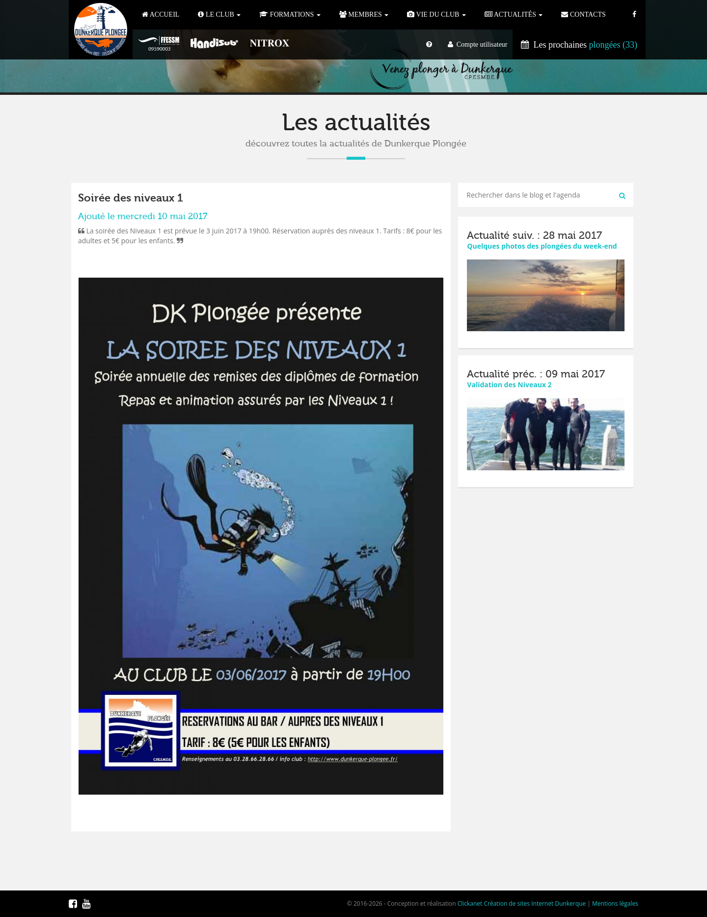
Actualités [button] (514, 14)
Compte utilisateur (478, 44)
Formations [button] (289, 14)
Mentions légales (615, 903)
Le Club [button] (219, 14)
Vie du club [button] (436, 14)
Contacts (583, 14)
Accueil (160, 14)
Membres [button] (363, 14)
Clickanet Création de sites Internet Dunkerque (522, 903)
